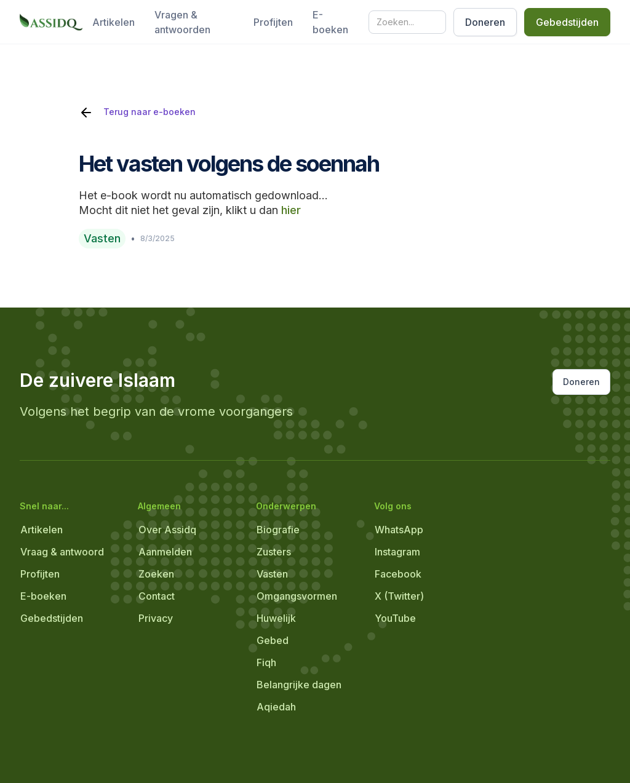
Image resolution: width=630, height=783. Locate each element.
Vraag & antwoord (62, 552)
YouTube (395, 618)
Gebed (273, 640)
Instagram (397, 552)
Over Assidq (167, 529)
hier (291, 210)
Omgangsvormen (297, 596)
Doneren (485, 22)
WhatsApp (399, 529)
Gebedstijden (567, 22)
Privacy (155, 618)
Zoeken (156, 574)
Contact (156, 596)
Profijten (273, 22)
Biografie (278, 529)
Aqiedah (276, 707)
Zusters (274, 552)
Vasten (272, 574)
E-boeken (330, 22)
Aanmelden (165, 552)
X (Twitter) (399, 596)
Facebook (398, 574)
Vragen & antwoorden (182, 22)
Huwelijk (276, 618)
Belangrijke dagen (299, 684)
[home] (51, 22)
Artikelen (113, 22)
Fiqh (266, 662)
